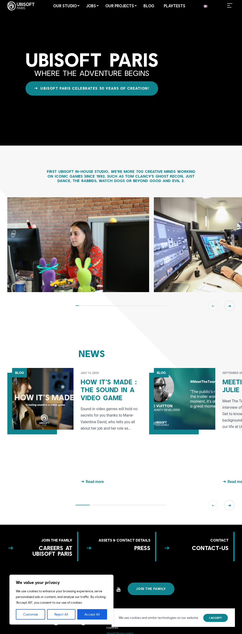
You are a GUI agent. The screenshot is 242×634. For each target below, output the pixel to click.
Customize (30, 614)
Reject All (61, 614)
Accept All (92, 614)
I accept (215, 618)
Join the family (152, 589)
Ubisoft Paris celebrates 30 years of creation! (94, 88)
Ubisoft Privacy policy (120, 632)
